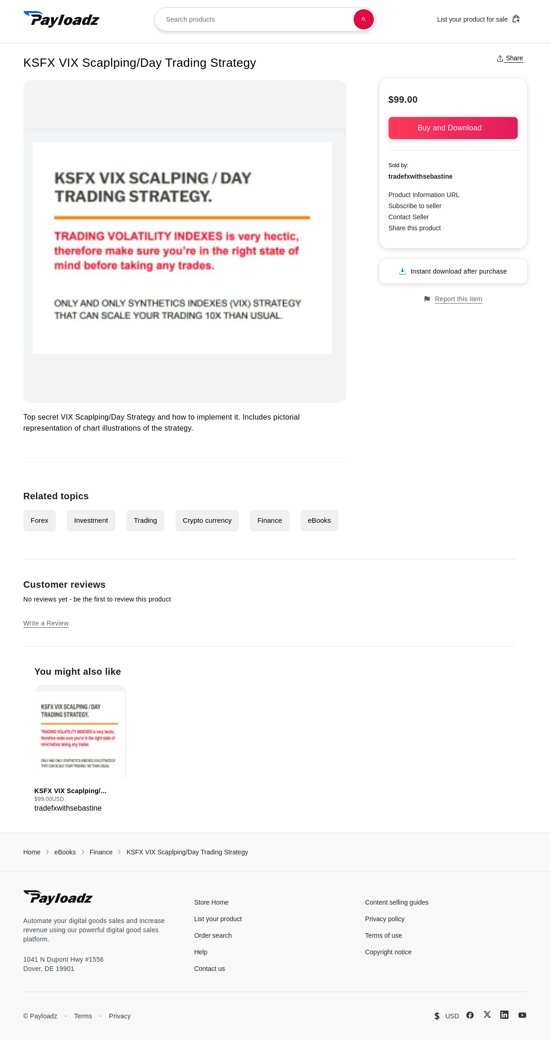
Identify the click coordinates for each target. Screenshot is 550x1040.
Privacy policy (385, 919)
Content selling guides (397, 902)
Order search (213, 935)
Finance (269, 520)
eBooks (319, 520)
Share (510, 58)
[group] (80, 749)
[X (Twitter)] (487, 1014)
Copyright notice (388, 952)
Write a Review (46, 623)
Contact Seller (409, 217)
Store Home (211, 902)
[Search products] (364, 19)
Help (200, 952)
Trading (145, 520)
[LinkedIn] (504, 1015)
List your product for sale (478, 18)
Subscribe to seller (415, 206)
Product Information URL (424, 195)
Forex (39, 520)
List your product (218, 919)
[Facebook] (470, 1015)
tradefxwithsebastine (421, 176)
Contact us (209, 968)
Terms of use (383, 935)
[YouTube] (522, 1015)
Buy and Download (453, 128)
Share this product (415, 228)
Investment (91, 520)
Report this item (452, 299)
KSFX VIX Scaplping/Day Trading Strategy (187, 852)
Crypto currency (207, 520)
